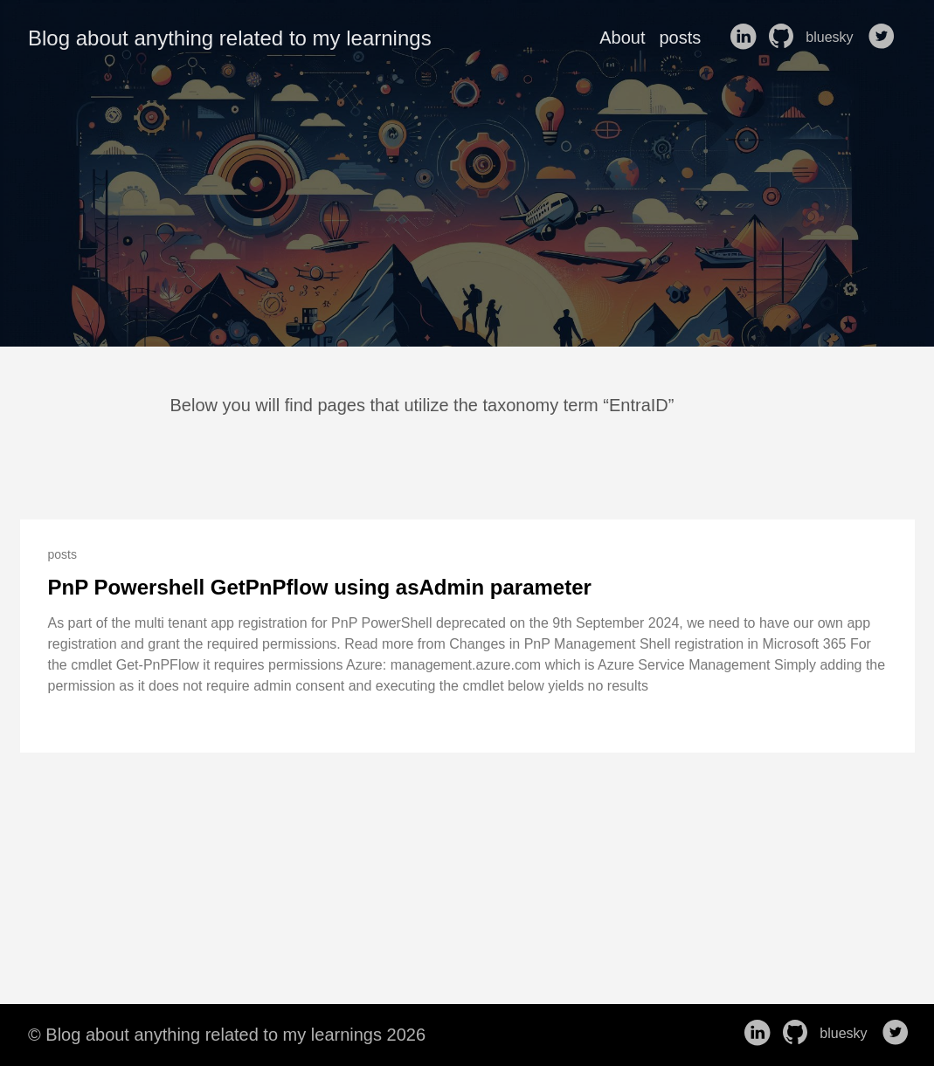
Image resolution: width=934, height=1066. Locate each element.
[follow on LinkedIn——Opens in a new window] (746, 37)
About (622, 37)
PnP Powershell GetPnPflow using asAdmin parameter (320, 587)
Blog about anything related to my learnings (230, 38)
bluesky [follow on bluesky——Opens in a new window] (835, 37)
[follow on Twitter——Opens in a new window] (885, 37)
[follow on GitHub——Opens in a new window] (784, 37)
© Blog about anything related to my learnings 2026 (226, 1034)
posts (680, 37)
